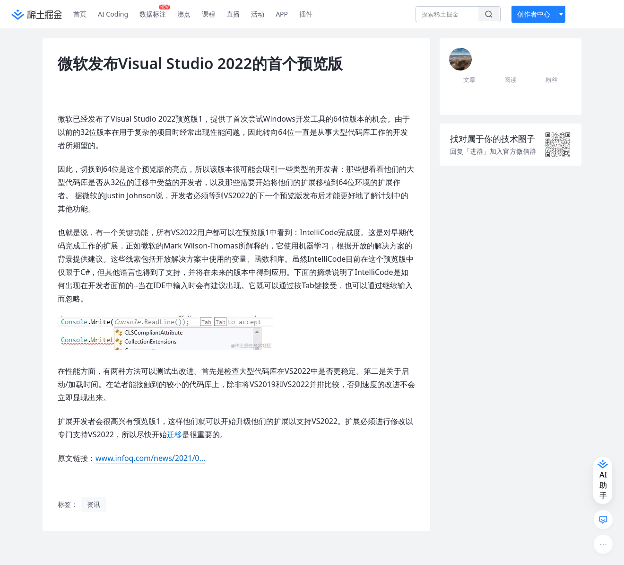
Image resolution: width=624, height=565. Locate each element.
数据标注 (154, 12)
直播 (233, 13)
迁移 (174, 434)
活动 (257, 13)
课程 (208, 13)
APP (282, 13)
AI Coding (113, 13)
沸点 (184, 13)
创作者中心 (533, 13)
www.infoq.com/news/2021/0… (150, 458)
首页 (80, 13)
